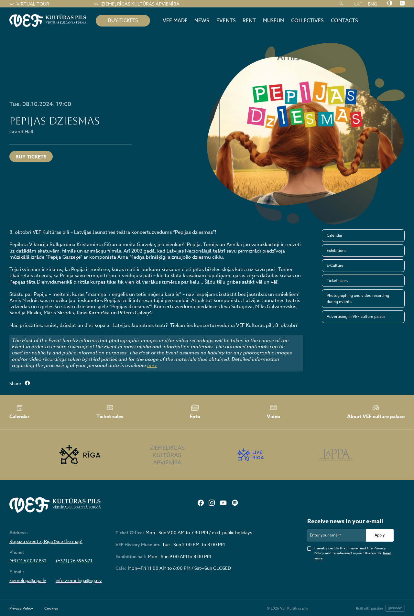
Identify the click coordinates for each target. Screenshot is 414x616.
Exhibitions (336, 250)
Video (273, 412)
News (201, 20)
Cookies (51, 608)
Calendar (334, 235)
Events (226, 20)
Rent (249, 20)
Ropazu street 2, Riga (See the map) (45, 541)
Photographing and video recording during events (358, 298)
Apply (380, 535)
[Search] (341, 3)
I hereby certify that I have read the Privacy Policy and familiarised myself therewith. (352, 553)
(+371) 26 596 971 (74, 561)
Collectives (307, 20)
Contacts (344, 20)
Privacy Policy (21, 608)
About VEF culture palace (376, 412)
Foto (195, 412)
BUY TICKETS (123, 20)
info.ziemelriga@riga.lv (79, 580)
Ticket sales (337, 280)
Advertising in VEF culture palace (356, 316)
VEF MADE (175, 20)
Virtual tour (29, 3)
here (152, 365)
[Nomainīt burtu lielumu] (402, 3)
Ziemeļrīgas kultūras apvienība (136, 3)
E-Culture (335, 265)
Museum (273, 20)
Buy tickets (31, 156)
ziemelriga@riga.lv (27, 580)
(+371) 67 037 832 (28, 561)
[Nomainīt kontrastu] (389, 3)
